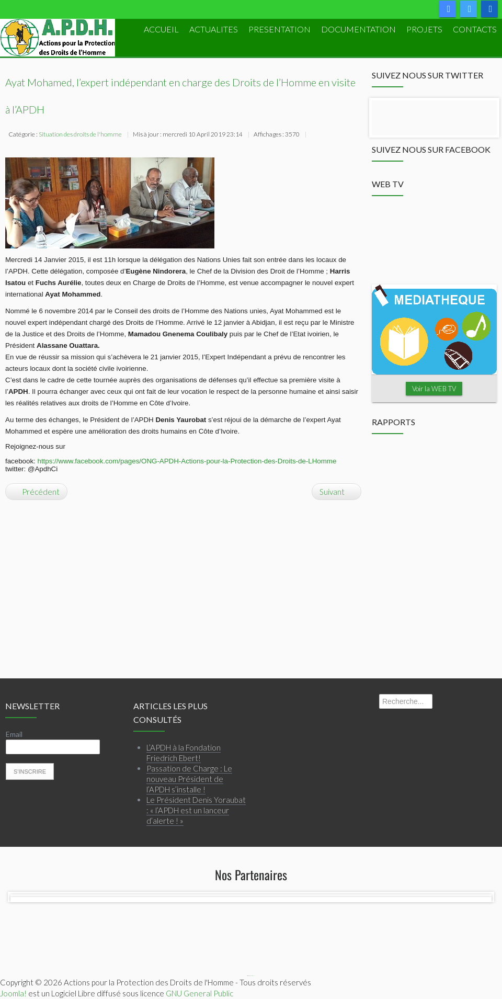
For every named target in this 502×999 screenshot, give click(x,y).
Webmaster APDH (252, 975)
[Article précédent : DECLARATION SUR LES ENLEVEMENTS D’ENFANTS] (36, 491)
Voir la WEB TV (434, 388)
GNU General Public (199, 993)
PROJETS (424, 29)
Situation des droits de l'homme (80, 134)
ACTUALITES (213, 29)
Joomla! (13, 993)
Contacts (475, 29)
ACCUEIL (161, 29)
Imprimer (315, 135)
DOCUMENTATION (358, 29)
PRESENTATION (279, 29)
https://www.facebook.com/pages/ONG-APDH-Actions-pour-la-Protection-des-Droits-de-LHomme (187, 461)
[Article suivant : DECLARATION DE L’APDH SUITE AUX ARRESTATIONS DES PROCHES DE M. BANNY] (336, 491)
